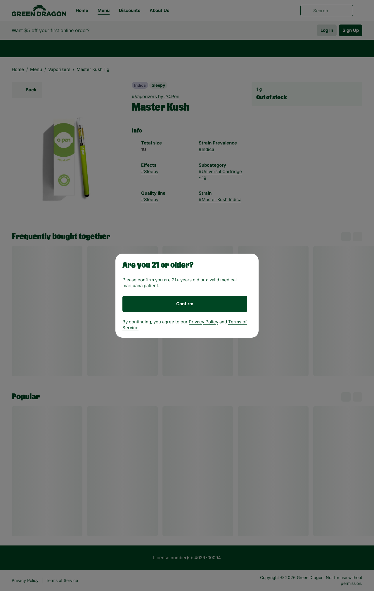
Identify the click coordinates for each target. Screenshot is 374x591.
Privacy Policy (203, 322)
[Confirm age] (184, 304)
